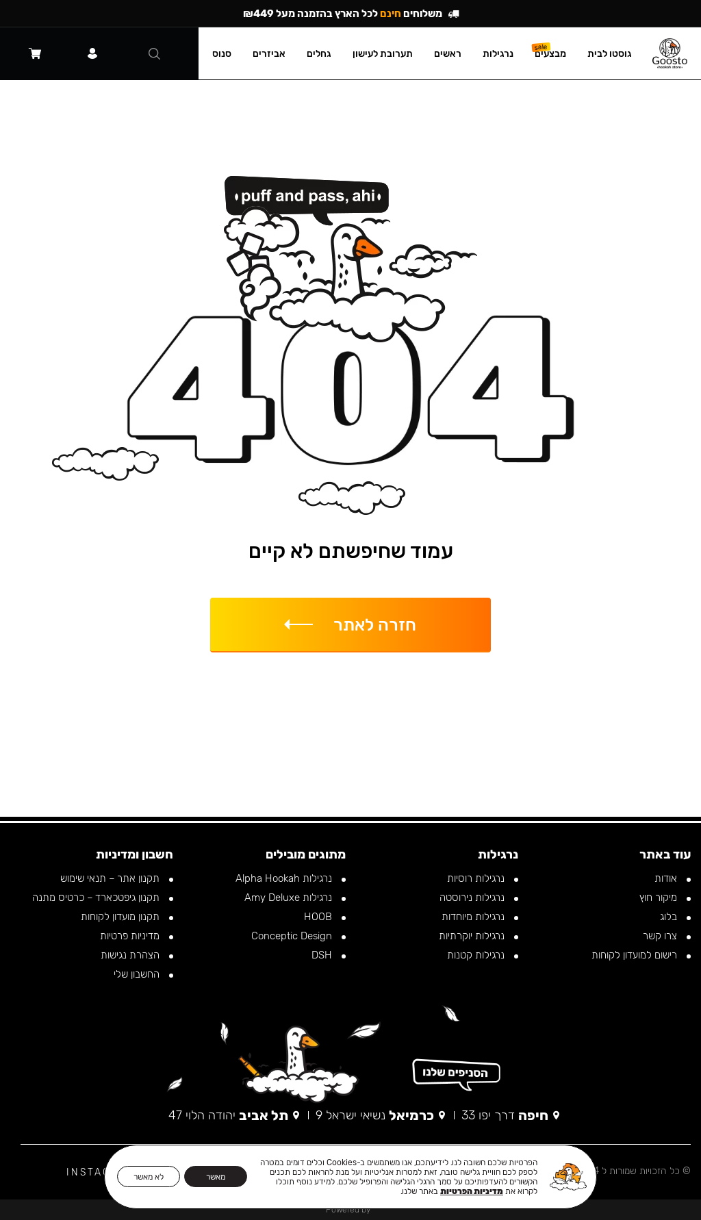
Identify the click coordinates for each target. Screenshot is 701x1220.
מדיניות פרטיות (131, 936)
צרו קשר (661, 936)
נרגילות (505, 54)
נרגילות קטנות (477, 955)
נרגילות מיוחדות (474, 917)
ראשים (454, 54)
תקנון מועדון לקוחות (121, 917)
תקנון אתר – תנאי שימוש (111, 878)
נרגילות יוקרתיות (473, 936)
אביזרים (276, 54)
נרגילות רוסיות (477, 878)
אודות (667, 878)
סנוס (228, 54)
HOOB (319, 917)
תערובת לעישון (389, 54)
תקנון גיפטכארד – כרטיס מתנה (97, 897)
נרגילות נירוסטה (473, 897)
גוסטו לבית (616, 54)
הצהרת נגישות (131, 955)
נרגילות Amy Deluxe (289, 897)
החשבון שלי (138, 974)
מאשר (215, 1177)
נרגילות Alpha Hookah (285, 878)
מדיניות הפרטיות (471, 1191)
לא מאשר (148, 1177)
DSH (323, 955)
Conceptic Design (293, 936)
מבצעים (557, 54)
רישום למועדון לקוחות (635, 955)
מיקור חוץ (659, 897)
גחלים (326, 54)
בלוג (670, 917)
